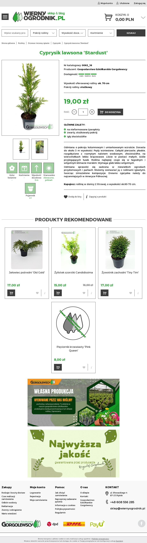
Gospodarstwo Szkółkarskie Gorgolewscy (102, 69)
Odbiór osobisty (9, 502)
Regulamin (60, 512)
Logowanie (35, 493)
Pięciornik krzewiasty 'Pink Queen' (73, 348)
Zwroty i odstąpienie (12, 510)
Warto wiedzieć (9, 513)
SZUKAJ (131, 33)
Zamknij (119, 541)
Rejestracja (35, 496)
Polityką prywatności (100, 539)
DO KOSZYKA (110, 112)
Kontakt (84, 496)
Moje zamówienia (38, 500)
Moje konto (105, 3)
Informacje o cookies (65, 505)
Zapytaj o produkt (96, 196)
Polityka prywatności (65, 509)
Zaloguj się (139, 3)
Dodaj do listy (72, 196)
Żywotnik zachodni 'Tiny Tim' (120, 272)
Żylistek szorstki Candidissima (73, 272)
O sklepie (84, 493)
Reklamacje (7, 506)
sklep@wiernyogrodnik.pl (127, 508)
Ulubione (122, 3)
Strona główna (8, 43)
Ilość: (66, 111)
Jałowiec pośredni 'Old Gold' (27, 272)
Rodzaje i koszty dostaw (13, 493)
